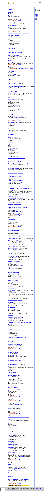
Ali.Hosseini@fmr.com (18, 214)
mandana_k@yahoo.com (19, 265)
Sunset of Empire (11, 441)
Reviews (16, 425)
